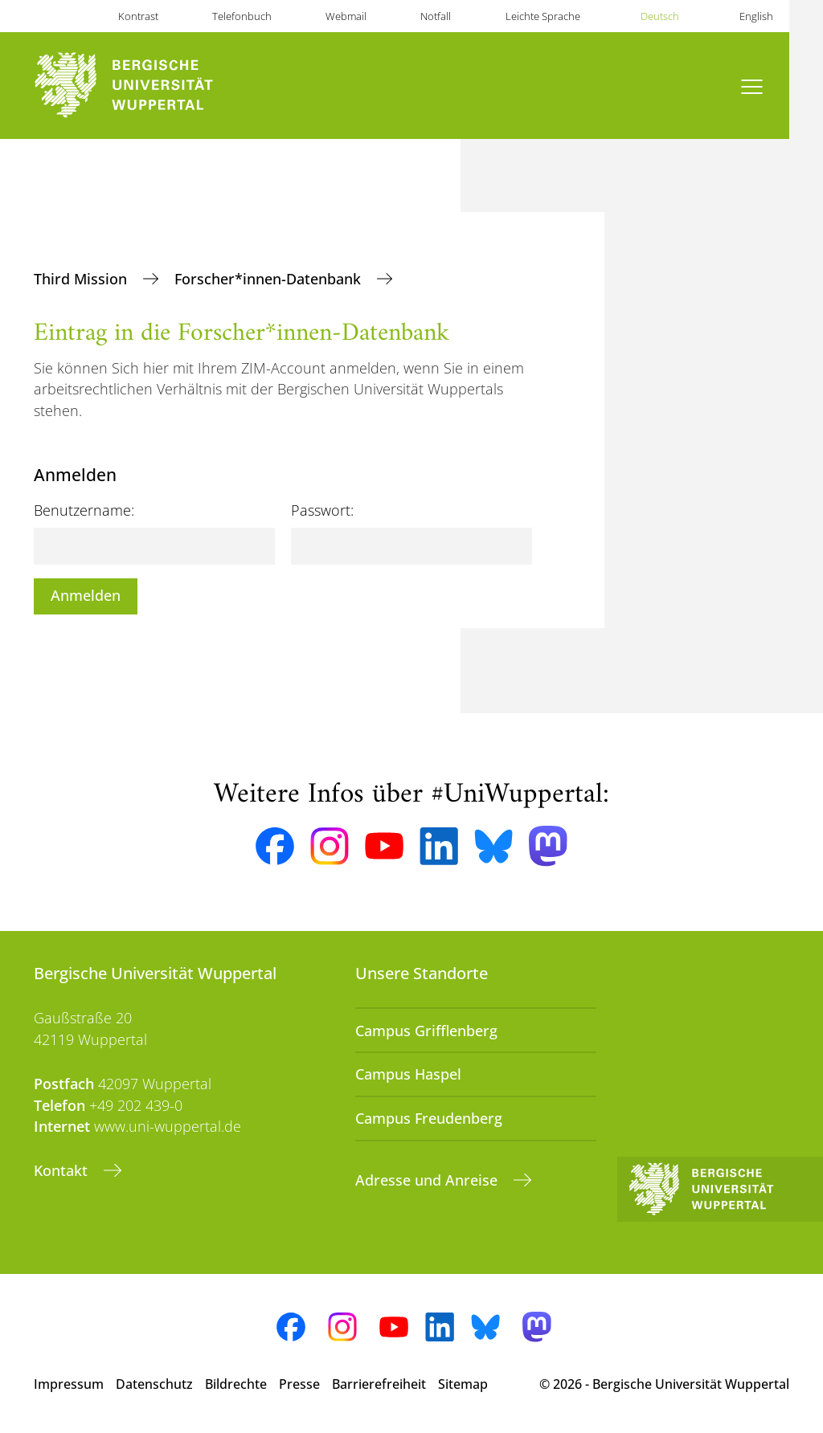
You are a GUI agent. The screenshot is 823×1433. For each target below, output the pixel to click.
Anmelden (86, 595)
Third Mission (82, 278)
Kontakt (63, 1170)
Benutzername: (84, 510)
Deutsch (660, 16)
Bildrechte (236, 1384)
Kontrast (138, 16)
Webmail (346, 16)
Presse (299, 1384)
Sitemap (463, 1384)
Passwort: (322, 510)
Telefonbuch (242, 16)
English (756, 16)
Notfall (435, 16)
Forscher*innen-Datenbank (269, 278)
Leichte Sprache (543, 16)
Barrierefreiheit (379, 1384)
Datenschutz (154, 1384)
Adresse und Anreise (428, 1180)
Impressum (69, 1384)
